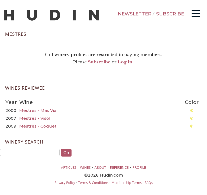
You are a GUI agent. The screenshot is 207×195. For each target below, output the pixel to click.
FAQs (149, 182)
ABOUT (100, 167)
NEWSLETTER (134, 14)
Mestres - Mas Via (37, 110)
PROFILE (139, 167)
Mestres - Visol (34, 118)
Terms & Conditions (93, 182)
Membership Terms (126, 182)
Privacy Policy (64, 182)
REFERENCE (119, 167)
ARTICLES (68, 167)
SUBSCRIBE (170, 14)
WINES (85, 167)
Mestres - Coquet (37, 126)
